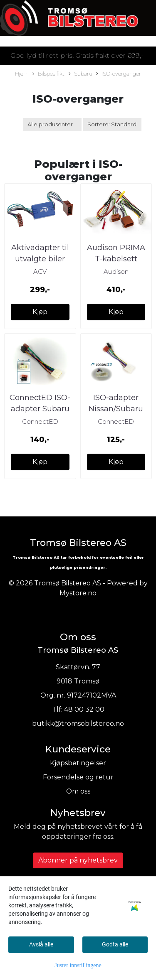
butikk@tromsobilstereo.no (78, 723)
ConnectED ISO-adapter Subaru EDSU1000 (40, 409)
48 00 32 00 (84, 709)
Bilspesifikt (48, 74)
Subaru (80, 74)
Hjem (22, 74)
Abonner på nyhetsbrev (78, 860)
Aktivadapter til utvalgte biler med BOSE (40, 259)
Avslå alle (41, 944)
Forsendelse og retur (78, 777)
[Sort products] (112, 124)
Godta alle (115, 944)
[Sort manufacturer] (52, 124)
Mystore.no (78, 593)
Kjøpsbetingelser (78, 763)
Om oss (78, 791)
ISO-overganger (118, 74)
